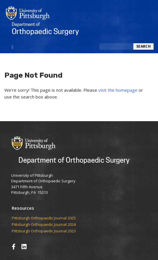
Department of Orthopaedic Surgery (74, 160)
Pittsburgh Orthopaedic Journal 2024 (44, 224)
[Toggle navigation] (12, 46)
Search (143, 46)
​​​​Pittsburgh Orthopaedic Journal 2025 (44, 218)
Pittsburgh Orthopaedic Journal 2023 (44, 231)
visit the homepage (117, 90)
